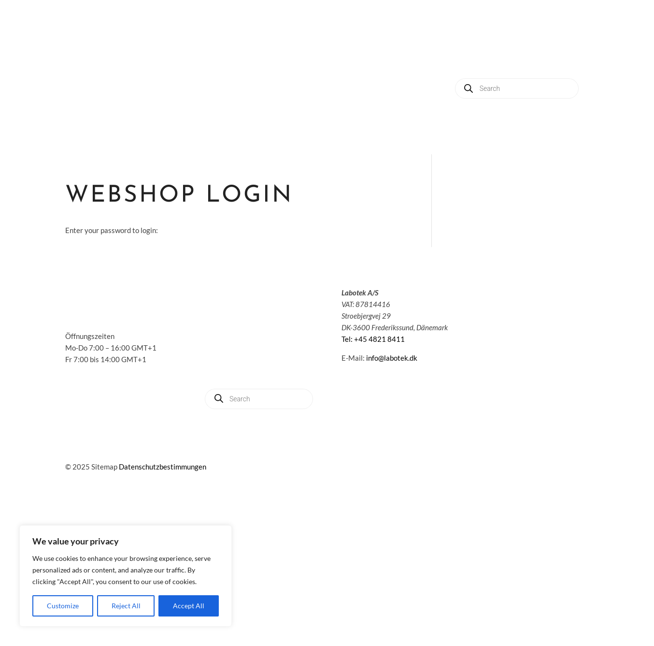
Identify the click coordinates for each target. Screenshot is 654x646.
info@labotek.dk (391, 357)
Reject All (126, 606)
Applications (431, 58)
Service (481, 58)
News (567, 58)
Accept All (188, 606)
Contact (375, 95)
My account (425, 95)
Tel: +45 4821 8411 (373, 339)
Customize (63, 606)
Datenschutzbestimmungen (162, 466)
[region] (125, 576)
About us (525, 58)
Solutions (377, 58)
